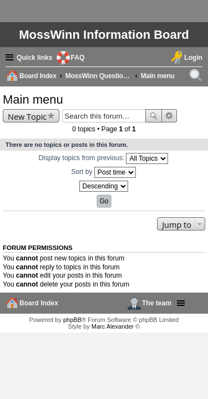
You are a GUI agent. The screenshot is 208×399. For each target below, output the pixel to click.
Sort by (103, 172)
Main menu (33, 99)
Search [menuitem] (197, 77)
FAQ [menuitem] (78, 58)
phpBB (72, 319)
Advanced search (169, 115)
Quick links (35, 58)
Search (153, 115)
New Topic (27, 116)
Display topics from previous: (104, 158)
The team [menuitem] (156, 303)
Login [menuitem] (193, 58)
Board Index (38, 303)
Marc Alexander (113, 326)
